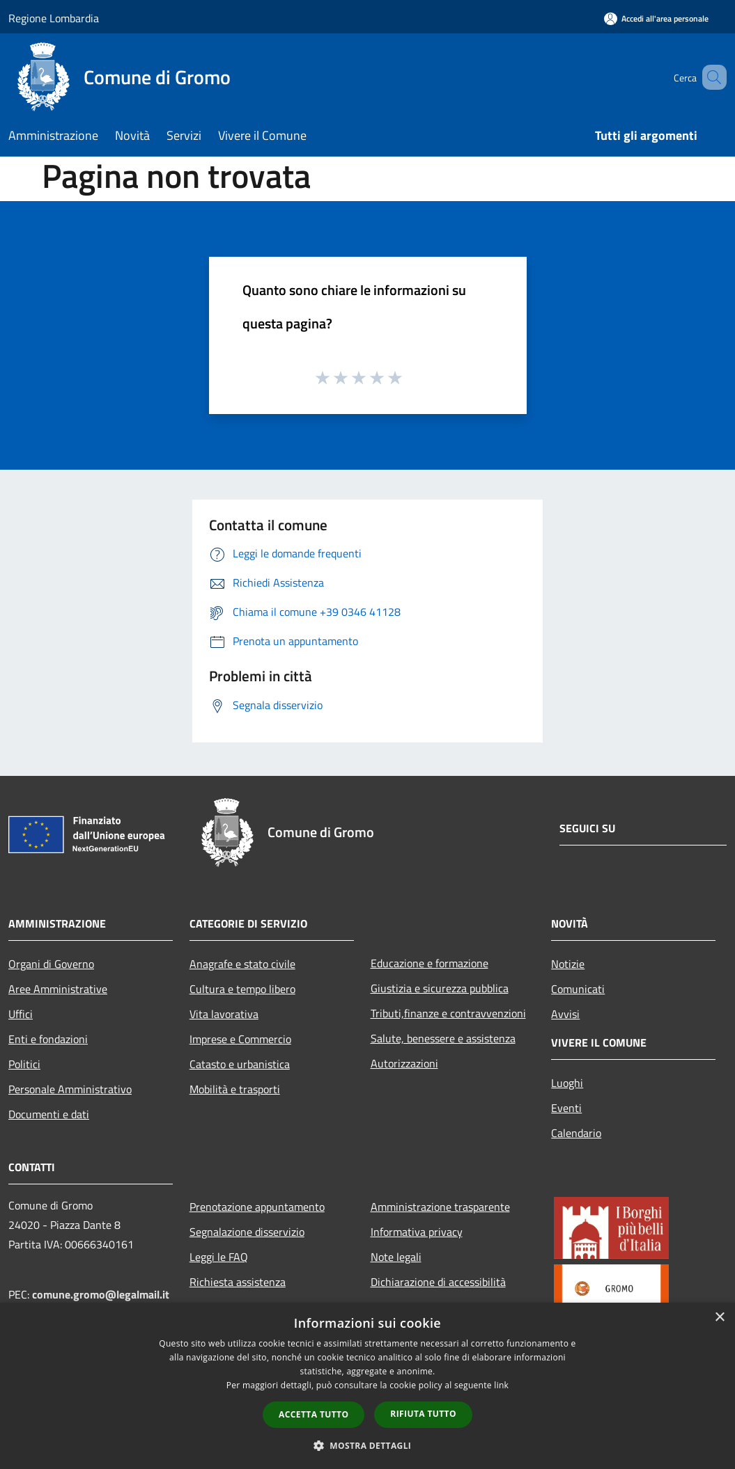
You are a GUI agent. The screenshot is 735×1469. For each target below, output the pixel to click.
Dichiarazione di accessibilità (438, 1281)
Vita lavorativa (223, 1014)
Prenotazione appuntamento (257, 1206)
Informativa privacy (417, 1231)
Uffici (20, 1014)
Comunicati (578, 988)
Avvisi (565, 1014)
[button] (368, 1445)
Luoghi (567, 1082)
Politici (24, 1064)
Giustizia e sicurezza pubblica (440, 988)
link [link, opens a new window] (501, 1385)
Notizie (568, 963)
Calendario (576, 1133)
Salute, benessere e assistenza (443, 1038)
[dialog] (367, 1386)
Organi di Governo (51, 963)
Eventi (566, 1107)
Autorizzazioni (404, 1063)
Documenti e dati (48, 1114)
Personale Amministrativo (70, 1089)
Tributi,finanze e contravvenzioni (448, 1013)
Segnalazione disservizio (246, 1231)
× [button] (719, 1317)
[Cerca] (710, 77)
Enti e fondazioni (48, 1039)
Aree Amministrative (57, 988)
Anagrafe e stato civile (242, 963)
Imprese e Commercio (240, 1039)
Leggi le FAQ (218, 1256)
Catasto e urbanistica (239, 1064)
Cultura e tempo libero (242, 988)
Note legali (396, 1256)
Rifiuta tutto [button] (423, 1414)
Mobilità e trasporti (234, 1089)
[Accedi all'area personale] (656, 18)
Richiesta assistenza (237, 1281)
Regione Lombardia (53, 18)
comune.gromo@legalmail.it (100, 1294)
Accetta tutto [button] (313, 1414)
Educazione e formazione (429, 963)
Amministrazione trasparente (440, 1206)
